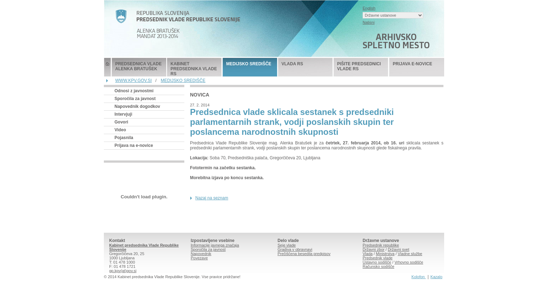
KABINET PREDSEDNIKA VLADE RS (193, 68)
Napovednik (201, 254)
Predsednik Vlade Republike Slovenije (107, 67)
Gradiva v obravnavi (295, 249)
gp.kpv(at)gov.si (122, 271)
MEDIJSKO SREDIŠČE (248, 63)
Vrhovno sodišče (409, 262)
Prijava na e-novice (133, 145)
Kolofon (419, 277)
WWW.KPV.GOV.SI (133, 80)
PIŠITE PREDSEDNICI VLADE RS (359, 66)
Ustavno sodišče (377, 262)
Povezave (199, 258)
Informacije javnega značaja (215, 245)
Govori (121, 122)
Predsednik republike (381, 245)
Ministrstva (385, 254)
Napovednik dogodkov (137, 106)
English (369, 8)
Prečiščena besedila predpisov (304, 254)
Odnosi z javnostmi (133, 90)
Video (120, 129)
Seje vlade (287, 245)
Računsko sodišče (378, 266)
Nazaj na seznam (211, 197)
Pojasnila (123, 137)
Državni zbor (374, 249)
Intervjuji (123, 114)
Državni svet (398, 249)
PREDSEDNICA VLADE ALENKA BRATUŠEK (138, 66)
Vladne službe (410, 254)
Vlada (368, 254)
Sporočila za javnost (135, 98)
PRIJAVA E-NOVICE (412, 63)
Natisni (369, 22)
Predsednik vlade (377, 258)
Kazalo (436, 277)
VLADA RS (292, 63)
